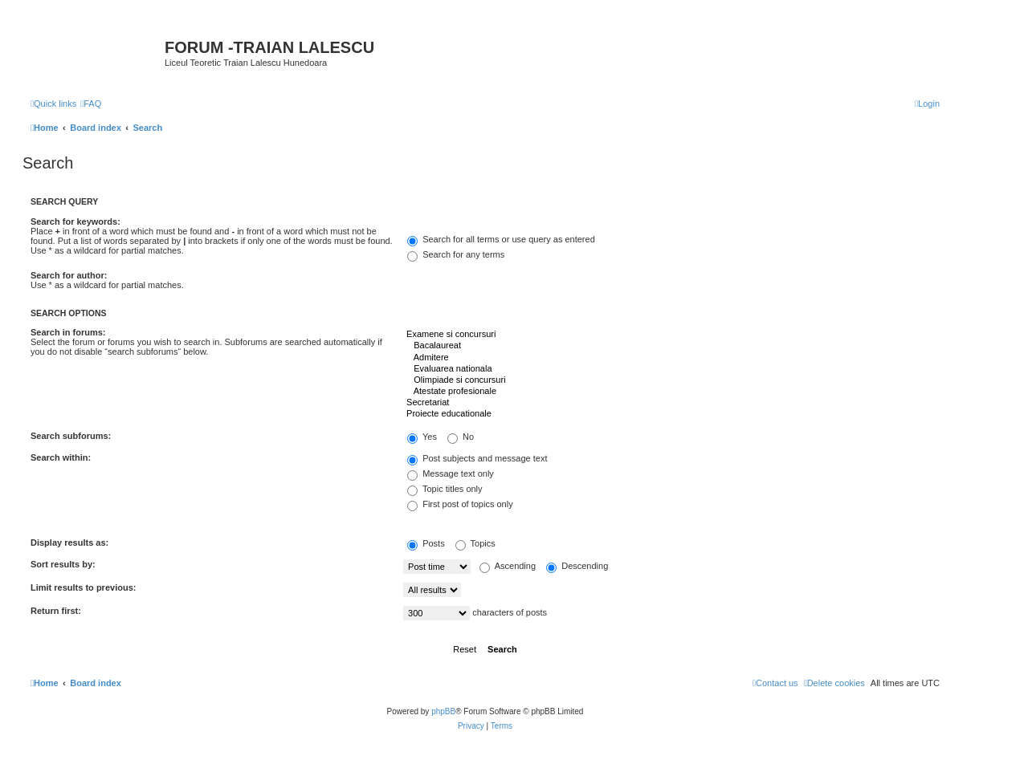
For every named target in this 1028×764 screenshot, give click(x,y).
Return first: (56, 611)
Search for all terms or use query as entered (501, 239)
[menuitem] (90, 103)
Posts (426, 543)
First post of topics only (460, 504)
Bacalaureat (671, 346)
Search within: (61, 457)
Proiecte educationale (671, 414)
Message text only (450, 473)
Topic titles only (444, 489)
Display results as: (69, 542)
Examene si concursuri (671, 334)
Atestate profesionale (671, 391)
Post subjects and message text (477, 458)
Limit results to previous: (83, 587)
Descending (577, 566)
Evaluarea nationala (671, 369)
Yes (422, 436)
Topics (475, 543)
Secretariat (671, 402)
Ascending (507, 566)
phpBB (443, 711)
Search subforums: (71, 436)
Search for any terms (455, 254)
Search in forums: (68, 332)
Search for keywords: (75, 221)
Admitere (671, 358)
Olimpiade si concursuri (671, 380)
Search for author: (69, 275)
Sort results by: (63, 564)
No (460, 436)
